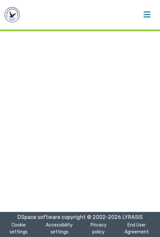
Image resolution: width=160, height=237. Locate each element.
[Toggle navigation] (147, 15)
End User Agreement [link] (136, 228)
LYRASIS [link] (132, 217)
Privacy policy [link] (99, 228)
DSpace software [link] (38, 217)
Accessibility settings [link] (59, 228)
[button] (12, 15)
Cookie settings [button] (19, 228)
